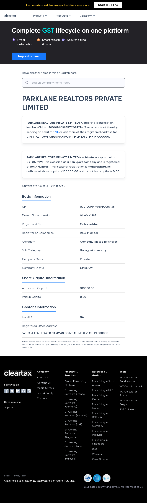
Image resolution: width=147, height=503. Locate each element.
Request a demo (28, 56)
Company (88, 15)
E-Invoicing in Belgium (100, 415)
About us (42, 377)
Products (40, 15)
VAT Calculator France (128, 393)
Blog (94, 448)
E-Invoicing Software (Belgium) (76, 413)
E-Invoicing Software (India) (74, 444)
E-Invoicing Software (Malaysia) (71, 455)
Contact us (44, 382)
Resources (64, 15)
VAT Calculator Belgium (128, 402)
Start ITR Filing (108, 5)
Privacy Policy (19, 475)
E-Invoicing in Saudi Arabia (103, 383)
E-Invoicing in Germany (100, 424)
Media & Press (45, 387)
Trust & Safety (45, 393)
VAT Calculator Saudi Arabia (128, 379)
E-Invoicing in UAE (102, 390)
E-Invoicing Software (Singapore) (71, 433)
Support (9, 407)
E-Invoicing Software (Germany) (71, 403)
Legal (7, 475)
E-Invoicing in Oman (100, 397)
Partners (42, 398)
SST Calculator (128, 409)
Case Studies (100, 459)
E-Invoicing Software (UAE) (73, 422)
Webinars (97, 454)
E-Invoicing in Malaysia (100, 433)
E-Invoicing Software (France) (75, 392)
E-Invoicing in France (100, 406)
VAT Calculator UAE (131, 386)
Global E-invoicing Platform (75, 383)
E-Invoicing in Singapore (100, 441)
